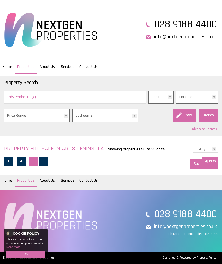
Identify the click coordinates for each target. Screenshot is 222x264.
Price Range (16, 115)
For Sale (185, 97)
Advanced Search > (204, 129)
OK (26, 254)
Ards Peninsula (21, 97)
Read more (13, 247)
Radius (157, 97)
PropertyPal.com (208, 258)
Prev (212, 161)
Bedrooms (84, 115)
